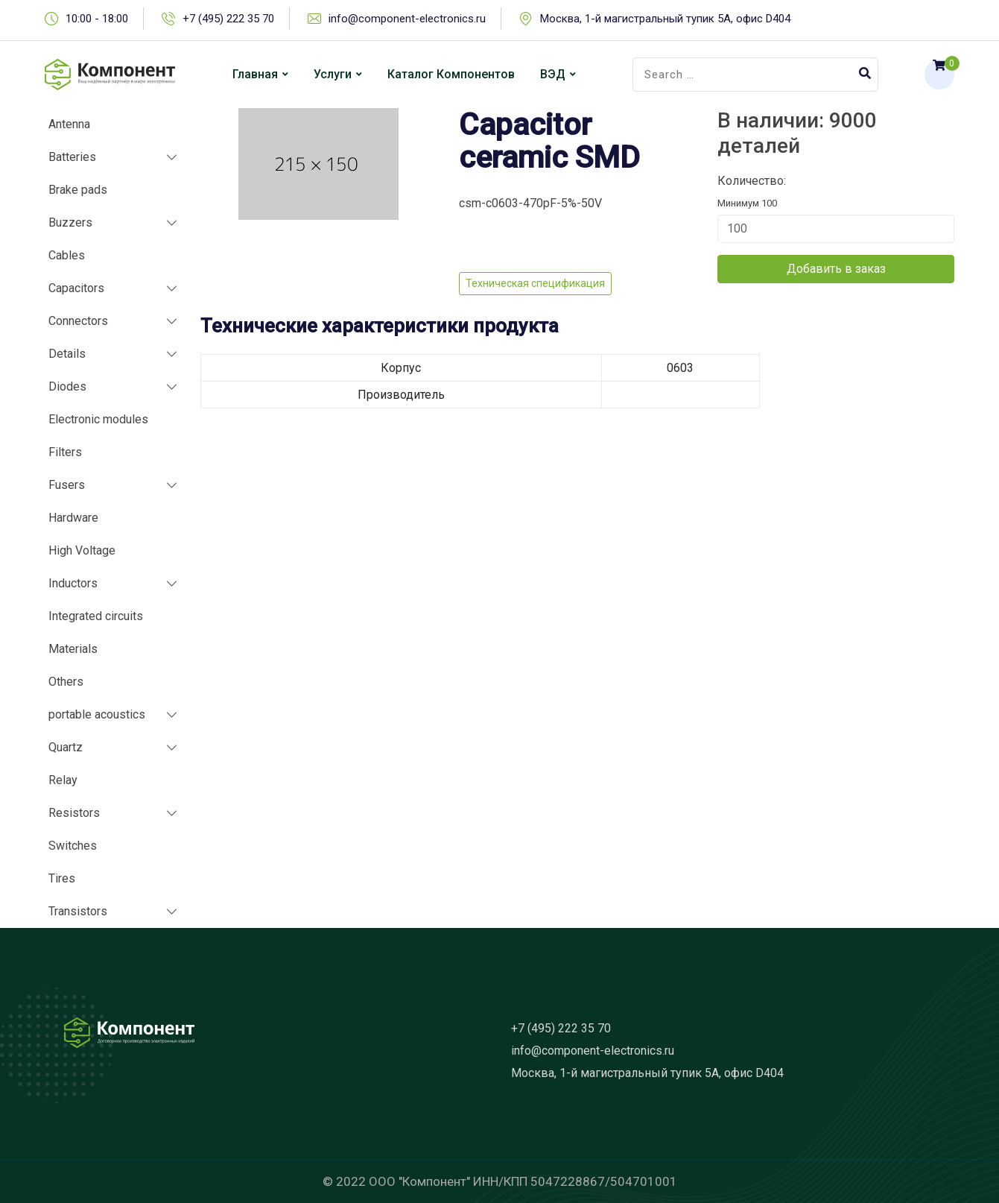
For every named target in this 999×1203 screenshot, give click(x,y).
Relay (62, 780)
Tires (61, 878)
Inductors (73, 583)
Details (67, 354)
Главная (255, 74)
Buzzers (70, 222)
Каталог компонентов (451, 74)
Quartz (65, 747)
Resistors (74, 813)
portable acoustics (96, 714)
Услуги (333, 74)
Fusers (66, 485)
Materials (73, 649)
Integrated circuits (95, 616)
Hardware (73, 518)
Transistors (77, 911)
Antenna (69, 124)
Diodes (67, 386)
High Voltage (81, 550)
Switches (72, 846)
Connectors (78, 321)
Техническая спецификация (535, 283)
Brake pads (77, 190)
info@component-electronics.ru (407, 18)
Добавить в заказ (836, 269)
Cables (66, 255)
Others (65, 682)
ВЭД (552, 74)
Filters (65, 452)
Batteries (72, 157)
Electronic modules (98, 419)
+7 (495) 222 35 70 (228, 18)
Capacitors (76, 288)
